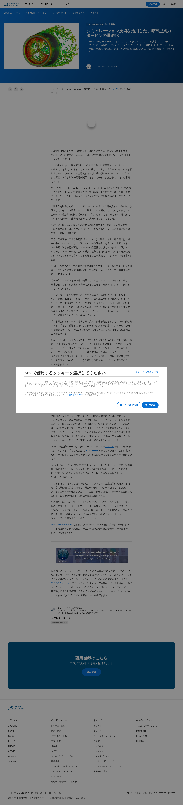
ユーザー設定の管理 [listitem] (126, 405)
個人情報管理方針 (77, 395)
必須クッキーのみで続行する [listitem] (146, 373)
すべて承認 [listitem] (150, 405)
